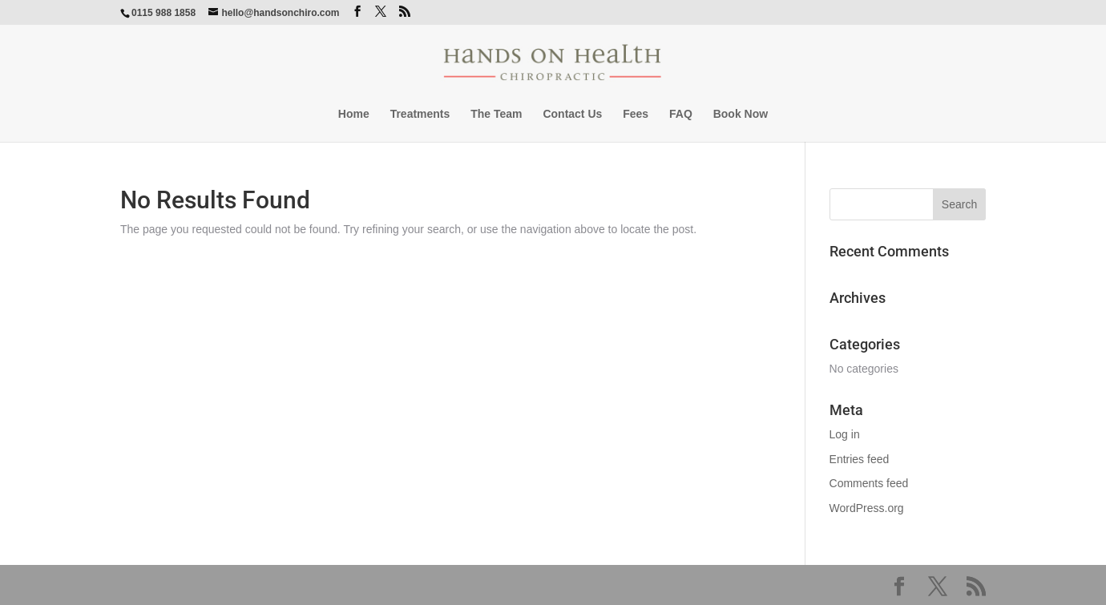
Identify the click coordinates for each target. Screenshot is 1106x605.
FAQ (680, 114)
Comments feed (869, 483)
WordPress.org (867, 508)
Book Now (740, 114)
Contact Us (572, 114)
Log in (845, 434)
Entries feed (860, 459)
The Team (496, 114)
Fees (635, 114)
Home (353, 114)
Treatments (420, 114)
